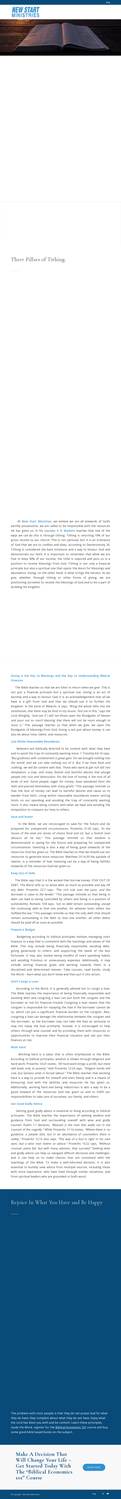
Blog (108, 2)
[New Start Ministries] (26, 12)
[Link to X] (103, 1493)
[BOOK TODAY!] (94, 1467)
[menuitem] (107, 2)
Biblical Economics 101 (70, 1427)
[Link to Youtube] (107, 1493)
